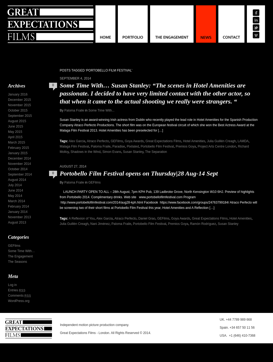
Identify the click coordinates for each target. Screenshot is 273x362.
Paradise (118, 146)
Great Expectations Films (163, 141)
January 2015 (17, 153)
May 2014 (15, 196)
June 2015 (15, 126)
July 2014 (15, 185)
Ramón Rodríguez (203, 224)
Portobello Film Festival (157, 146)
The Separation (156, 152)
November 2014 (19, 164)
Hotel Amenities (194, 141)
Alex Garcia (77, 141)
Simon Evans (111, 152)
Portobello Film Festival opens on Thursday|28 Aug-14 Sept (139, 173)
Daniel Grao (146, 218)
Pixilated (133, 146)
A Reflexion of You (82, 218)
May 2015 (15, 132)
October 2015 (17, 110)
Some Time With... (101, 110)
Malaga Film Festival (74, 146)
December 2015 (19, 100)
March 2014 (16, 201)
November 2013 (19, 217)
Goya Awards (134, 141)
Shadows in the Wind (85, 152)
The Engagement (20, 256)
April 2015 (15, 137)
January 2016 (17, 94)
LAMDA (243, 141)
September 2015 (20, 116)
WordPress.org (18, 301)
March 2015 (16, 142)
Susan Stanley (133, 152)
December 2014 (19, 158)
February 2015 (18, 148)
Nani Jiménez (100, 224)
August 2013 (17, 222)
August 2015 (17, 121)
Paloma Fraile (74, 110)
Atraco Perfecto (98, 141)
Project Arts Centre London (217, 146)
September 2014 (20, 174)
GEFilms (117, 141)
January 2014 (17, 212)
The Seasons (17, 262)
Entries (17, 290)
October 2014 (17, 169)
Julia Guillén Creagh (221, 141)
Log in (12, 285)
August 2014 (17, 180)
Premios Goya (186, 146)
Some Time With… (21, 251)
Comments (19, 295)
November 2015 (19, 105)
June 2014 (15, 190)
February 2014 (18, 206)
